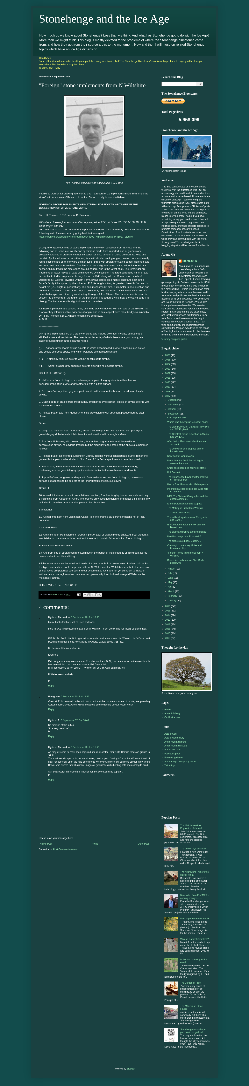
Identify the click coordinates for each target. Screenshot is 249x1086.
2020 (168, 382)
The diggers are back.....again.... (184, 541)
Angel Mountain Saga (175, 745)
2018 (168, 391)
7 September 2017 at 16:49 (75, 720)
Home (95, 843)
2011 (168, 629)
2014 (168, 615)
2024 (168, 364)
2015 (168, 610)
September (174, 413)
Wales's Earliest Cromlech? (194, 939)
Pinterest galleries (173, 757)
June (171, 578)
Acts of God (170, 733)
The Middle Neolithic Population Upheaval (191, 827)
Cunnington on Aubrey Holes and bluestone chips (184, 547)
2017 (168, 396)
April (170, 586)
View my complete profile (174, 339)
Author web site (172, 749)
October (172, 409)
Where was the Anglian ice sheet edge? (187, 422)
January (172, 600)
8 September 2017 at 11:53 (85, 747)
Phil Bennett (173, 472)
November (173, 404)
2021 (168, 377)
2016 (168, 606)
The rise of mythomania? (193, 848)
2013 (168, 619)
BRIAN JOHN (189, 261)
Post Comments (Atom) (65, 849)
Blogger (131, 1068)
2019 (168, 387)
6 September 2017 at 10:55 (85, 617)
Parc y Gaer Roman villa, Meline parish (187, 484)
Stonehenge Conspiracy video (180, 761)
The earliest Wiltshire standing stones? (187, 531)
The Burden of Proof (190, 982)
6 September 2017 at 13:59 (75, 696)
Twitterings (169, 765)
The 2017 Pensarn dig (178, 512)
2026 (168, 355)
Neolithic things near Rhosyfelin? (184, 536)
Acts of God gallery (174, 737)
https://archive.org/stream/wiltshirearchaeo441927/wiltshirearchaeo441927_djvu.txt (86, 236)
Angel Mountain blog (175, 741)
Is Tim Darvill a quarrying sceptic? (184, 503)
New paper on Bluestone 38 (194, 918)
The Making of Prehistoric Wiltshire (185, 508)
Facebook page (172, 753)
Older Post (143, 843)
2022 (168, 373)
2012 (168, 624)
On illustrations (172, 717)
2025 (168, 359)
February (173, 596)
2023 (168, 369)
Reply (51, 685)
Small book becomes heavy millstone (186, 468)
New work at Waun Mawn (180, 456)
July (170, 573)
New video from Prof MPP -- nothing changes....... (194, 896)
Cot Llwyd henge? (176, 417)
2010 (168, 633)
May (170, 582)
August (172, 568)
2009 (168, 638)
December (173, 400)
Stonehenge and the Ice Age (104, 18)
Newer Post (46, 843)
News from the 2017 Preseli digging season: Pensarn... (185, 462)
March (171, 591)
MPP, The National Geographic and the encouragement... (187, 497)
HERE (57, 67)
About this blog (172, 713)
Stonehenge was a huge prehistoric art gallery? (192, 1031)
